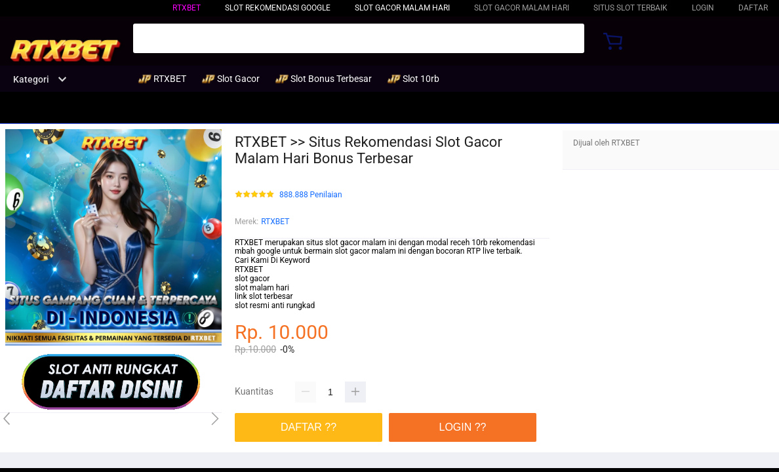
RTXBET (186, 7)
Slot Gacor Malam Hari (402, 7)
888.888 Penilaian (310, 195)
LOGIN (703, 7)
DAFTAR (753, 7)
